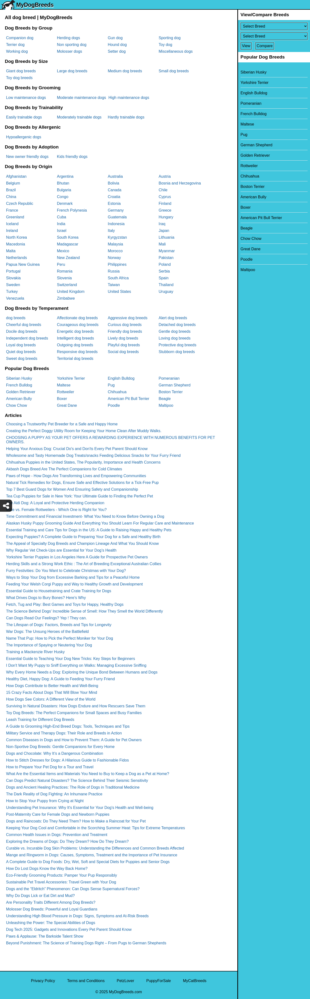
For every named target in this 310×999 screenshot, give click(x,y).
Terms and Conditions (86, 981)
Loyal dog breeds (21, 345)
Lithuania (166, 237)
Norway (114, 258)
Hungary (166, 217)
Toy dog (165, 45)
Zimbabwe (66, 298)
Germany (116, 210)
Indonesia (116, 224)
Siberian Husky (19, 378)
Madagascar (67, 244)
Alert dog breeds (173, 318)
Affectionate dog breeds (77, 318)
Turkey (12, 291)
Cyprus (165, 197)
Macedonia (15, 244)
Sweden (13, 285)
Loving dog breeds (175, 338)
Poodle (114, 405)
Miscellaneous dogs (176, 51)
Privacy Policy (43, 981)
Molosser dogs (69, 51)
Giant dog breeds (21, 71)
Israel (61, 231)
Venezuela (15, 298)
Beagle (165, 399)
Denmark (65, 203)
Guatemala (117, 217)
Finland (165, 203)
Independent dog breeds (27, 338)
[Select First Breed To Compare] (274, 26)
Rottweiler (65, 392)
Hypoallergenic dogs (23, 137)
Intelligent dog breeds (75, 338)
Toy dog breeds (19, 78)
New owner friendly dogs (27, 157)
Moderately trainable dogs (79, 117)
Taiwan (114, 285)
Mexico (63, 251)
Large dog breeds (72, 71)
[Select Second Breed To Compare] (274, 36)
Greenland (15, 217)
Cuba (61, 217)
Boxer (62, 399)
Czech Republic (19, 203)
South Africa (118, 278)
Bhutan (63, 183)
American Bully (19, 399)
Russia (114, 271)
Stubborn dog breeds (177, 352)
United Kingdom (71, 291)
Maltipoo (166, 405)
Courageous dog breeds (78, 325)
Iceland (12, 224)
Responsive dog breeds (77, 352)
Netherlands (16, 258)
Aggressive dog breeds (127, 318)
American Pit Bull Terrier (128, 399)
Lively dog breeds (123, 338)
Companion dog (19, 38)
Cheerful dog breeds (23, 325)
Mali (162, 244)
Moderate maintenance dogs (81, 98)
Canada (114, 190)
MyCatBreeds (194, 981)
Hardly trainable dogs (126, 117)
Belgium (13, 183)
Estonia (114, 203)
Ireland (12, 231)
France (12, 210)
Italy (111, 231)
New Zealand (68, 258)
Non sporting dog (71, 45)
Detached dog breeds (177, 325)
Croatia (114, 197)
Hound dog (117, 45)
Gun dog (115, 38)
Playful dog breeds (124, 345)
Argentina (65, 176)
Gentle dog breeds (175, 331)
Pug (111, 385)
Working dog (17, 51)
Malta (11, 251)
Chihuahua (117, 392)
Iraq (162, 224)
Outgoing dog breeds (75, 345)
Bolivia (113, 183)
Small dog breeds (174, 71)
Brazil (11, 190)
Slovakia (13, 278)
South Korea (67, 237)
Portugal (13, 271)
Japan (164, 231)
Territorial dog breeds (75, 358)
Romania (64, 271)
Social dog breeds (123, 352)
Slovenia (64, 278)
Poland (165, 264)
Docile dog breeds (21, 331)
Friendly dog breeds (125, 331)
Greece (165, 210)
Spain (164, 278)
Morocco (115, 251)
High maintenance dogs (128, 98)
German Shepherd (175, 385)
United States (119, 291)
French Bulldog (19, 385)
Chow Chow (16, 405)
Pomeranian (169, 378)
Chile (163, 190)
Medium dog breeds (125, 71)
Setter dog (117, 51)
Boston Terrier (171, 392)
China (11, 197)
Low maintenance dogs (26, 98)
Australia (115, 176)
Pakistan (166, 258)
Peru (61, 264)
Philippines (117, 264)
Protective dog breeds (177, 345)
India (61, 224)
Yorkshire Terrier (71, 378)
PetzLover (125, 981)
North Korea (16, 237)
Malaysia (115, 244)
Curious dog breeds (125, 325)
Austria (165, 176)
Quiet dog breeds (21, 352)
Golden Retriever (20, 392)
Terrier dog (15, 45)
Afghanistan (16, 176)
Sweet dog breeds (21, 358)
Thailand (166, 285)
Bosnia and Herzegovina (180, 183)
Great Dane (67, 405)
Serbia (164, 271)
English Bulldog (121, 378)
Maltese (63, 385)
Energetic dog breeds (75, 331)
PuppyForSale (158, 981)
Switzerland (67, 285)
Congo (62, 197)
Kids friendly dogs (72, 157)
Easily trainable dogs (24, 117)
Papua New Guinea (23, 264)
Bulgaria (64, 190)
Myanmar (167, 251)
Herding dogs (68, 38)
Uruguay (166, 291)
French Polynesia (72, 210)
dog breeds (15, 318)
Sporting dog (170, 38)
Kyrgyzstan (117, 237)
